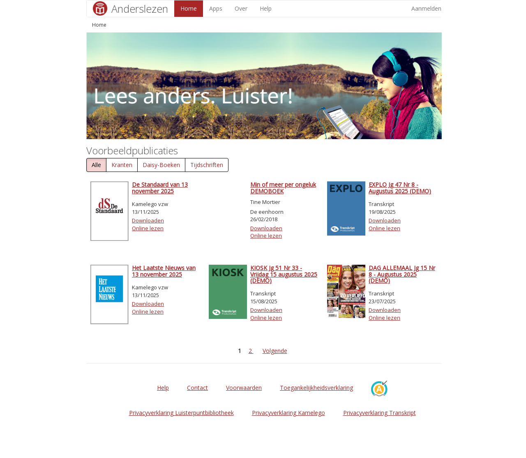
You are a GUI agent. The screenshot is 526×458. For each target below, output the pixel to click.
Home (188, 8)
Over (241, 8)
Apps (215, 8)
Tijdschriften (206, 165)
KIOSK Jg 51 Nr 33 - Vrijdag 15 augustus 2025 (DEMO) (283, 274)
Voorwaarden (244, 388)
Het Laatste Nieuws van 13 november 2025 (164, 271)
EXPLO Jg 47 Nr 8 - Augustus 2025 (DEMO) (400, 188)
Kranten (121, 165)
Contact (197, 388)
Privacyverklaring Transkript (379, 413)
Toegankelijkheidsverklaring (316, 388)
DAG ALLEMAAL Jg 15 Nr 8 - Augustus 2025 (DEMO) (402, 274)
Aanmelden (426, 8)
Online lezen (148, 228)
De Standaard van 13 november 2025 (160, 188)
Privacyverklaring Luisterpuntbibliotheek (181, 413)
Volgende (275, 351)
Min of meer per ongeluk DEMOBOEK (283, 188)
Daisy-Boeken (161, 165)
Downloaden (148, 220)
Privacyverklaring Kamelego (288, 413)
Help (266, 8)
